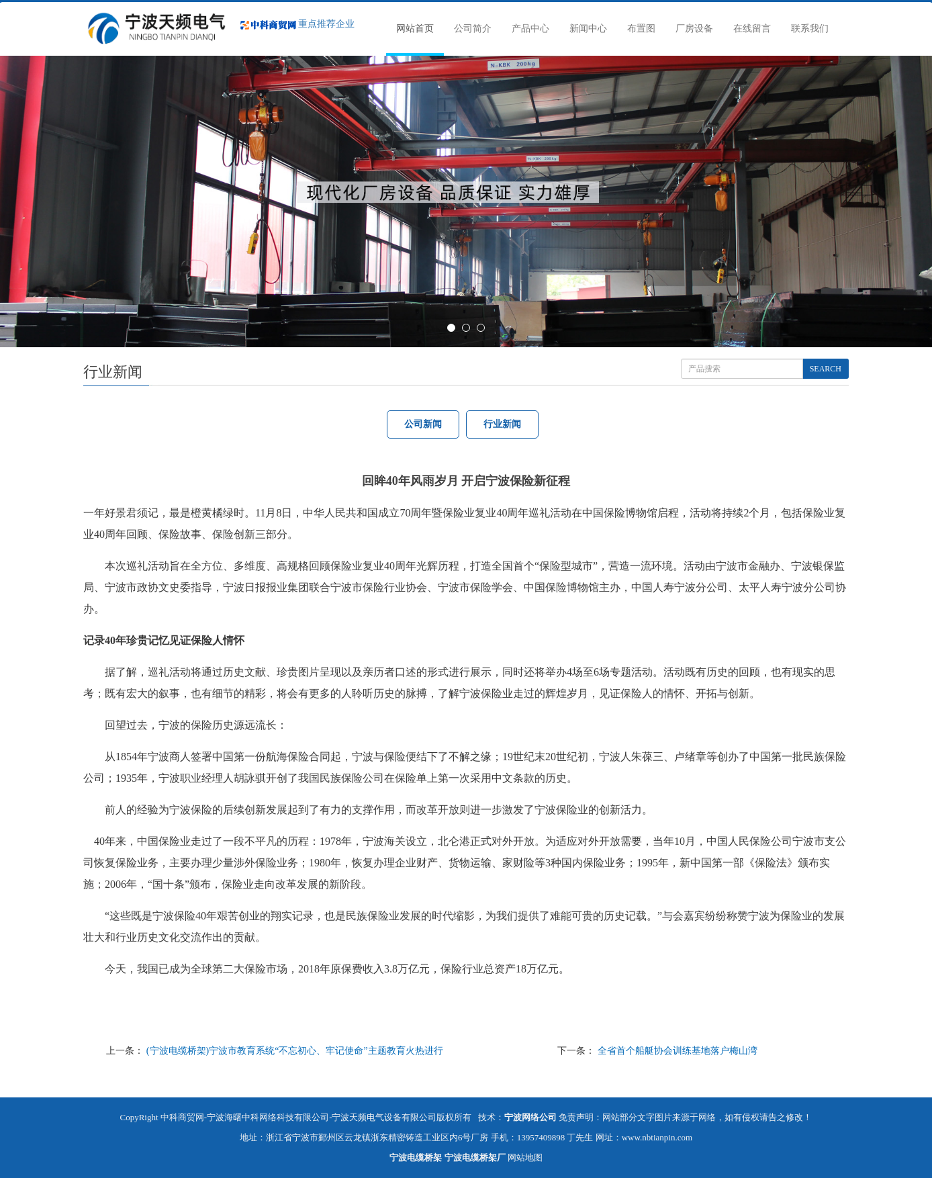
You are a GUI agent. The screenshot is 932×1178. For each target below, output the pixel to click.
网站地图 (525, 1157)
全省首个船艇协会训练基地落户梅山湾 (677, 1051)
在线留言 (752, 29)
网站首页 (415, 29)
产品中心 (530, 29)
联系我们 (810, 29)
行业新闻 (502, 424)
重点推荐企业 (297, 24)
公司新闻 (423, 424)
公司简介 (473, 29)
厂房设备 (694, 29)
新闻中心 (588, 29)
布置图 (641, 29)
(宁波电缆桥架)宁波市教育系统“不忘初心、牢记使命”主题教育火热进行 (294, 1051)
